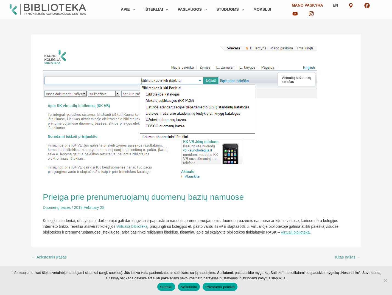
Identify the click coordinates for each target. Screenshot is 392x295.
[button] (136, 9)
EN (328, 9)
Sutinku (166, 287)
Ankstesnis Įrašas (49, 257)
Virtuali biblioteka (295, 232)
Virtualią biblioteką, (132, 226)
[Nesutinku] (385, 280)
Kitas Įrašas (347, 257)
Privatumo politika (220, 287)
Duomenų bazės (57, 207)
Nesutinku (189, 287)
